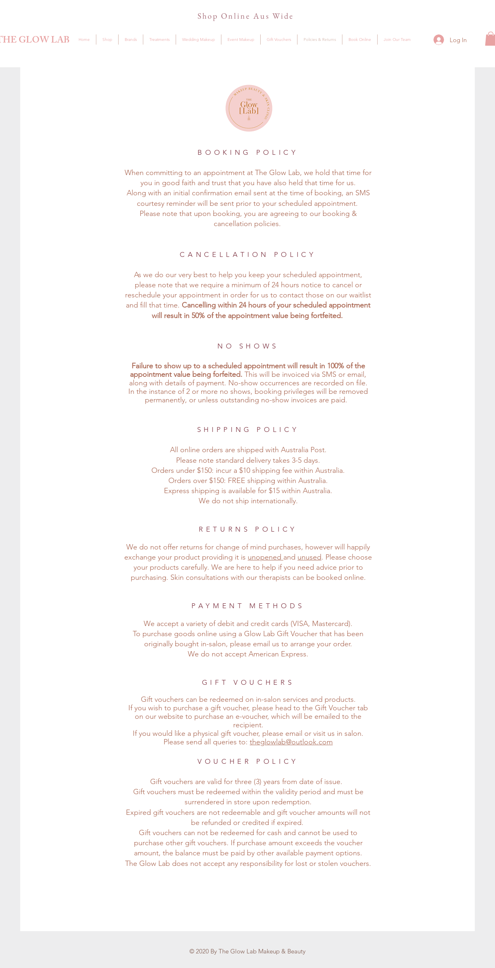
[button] (131, 39)
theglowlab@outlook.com (291, 741)
